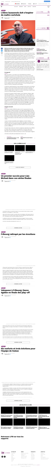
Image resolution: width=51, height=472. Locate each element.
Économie (12, 460)
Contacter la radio (24, 457)
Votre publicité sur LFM (44, 460)
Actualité (16, 6)
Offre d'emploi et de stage (45, 459)
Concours (34, 6)
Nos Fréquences (43, 458)
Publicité (2, 1)
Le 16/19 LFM (32, 458)
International (13, 459)
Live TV (35, 3)
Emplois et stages (23, 458)
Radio (25, 6)
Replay (29, 3)
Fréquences (23, 456)
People (42, 457)
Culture (12, 461)
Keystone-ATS (7, 18)
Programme (23, 3)
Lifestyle (29, 6)
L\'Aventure (32, 460)
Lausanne (12, 456)
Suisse (12, 458)
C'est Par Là (32, 457)
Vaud (12, 457)
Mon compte (47, 1)
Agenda (42, 456)
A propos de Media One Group (15, 1)
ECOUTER (17, 3)
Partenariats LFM (23, 459)
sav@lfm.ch (38, 466)
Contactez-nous (7, 1)
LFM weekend (33, 459)
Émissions (21, 6)
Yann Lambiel (33, 456)
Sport (12, 462)
